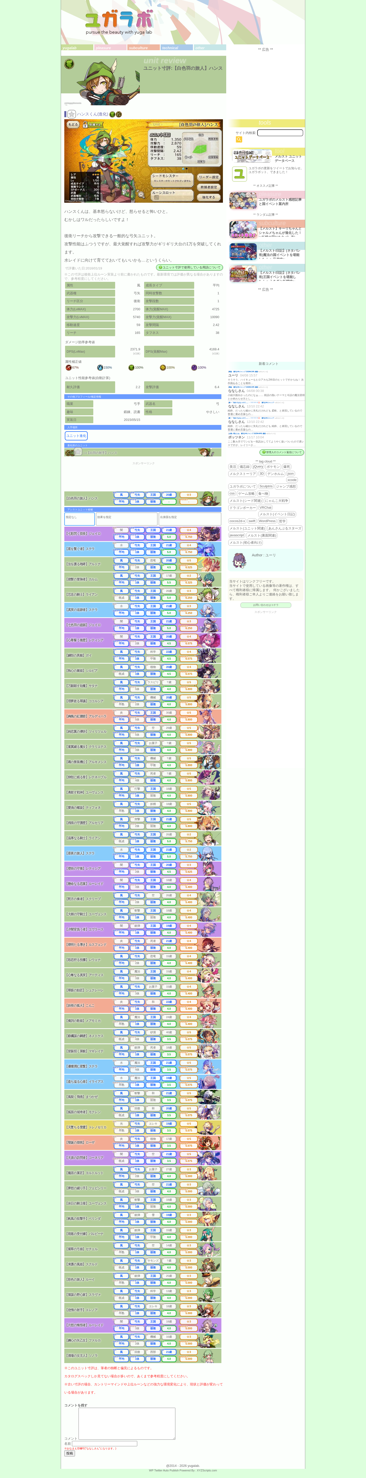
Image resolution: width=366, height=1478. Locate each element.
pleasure (103, 48)
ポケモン (273, 467)
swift (252, 521)
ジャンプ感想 (286, 486)
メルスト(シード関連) (246, 501)
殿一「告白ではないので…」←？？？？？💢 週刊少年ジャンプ (251, 402)
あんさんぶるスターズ (284, 528)
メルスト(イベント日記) (277, 514)
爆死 (286, 467)
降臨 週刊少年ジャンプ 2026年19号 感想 (243, 371)
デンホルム (275, 474)
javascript (237, 535)
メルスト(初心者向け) (246, 542)
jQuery (258, 466)
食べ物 (263, 493)
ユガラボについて (243, 486)
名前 (67, 1450)
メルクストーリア (243, 474)
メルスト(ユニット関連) (247, 528)
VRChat (265, 507)
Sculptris (266, 486)
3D (262, 473)
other (200, 48)
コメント (71, 1445)
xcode (292, 480)
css (232, 493)
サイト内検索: (246, 133)
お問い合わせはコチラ (266, 605)
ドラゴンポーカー (243, 508)
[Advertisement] (147, 478)
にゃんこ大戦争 (276, 501)
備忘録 (245, 467)
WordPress (267, 521)
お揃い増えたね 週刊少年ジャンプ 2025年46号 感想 (247, 433)
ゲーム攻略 (246, 493)
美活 (233, 467)
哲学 (282, 521)
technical (170, 48)
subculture (138, 48)
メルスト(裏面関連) (261, 535)
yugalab (69, 48)
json (290, 473)
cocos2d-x (237, 521)
